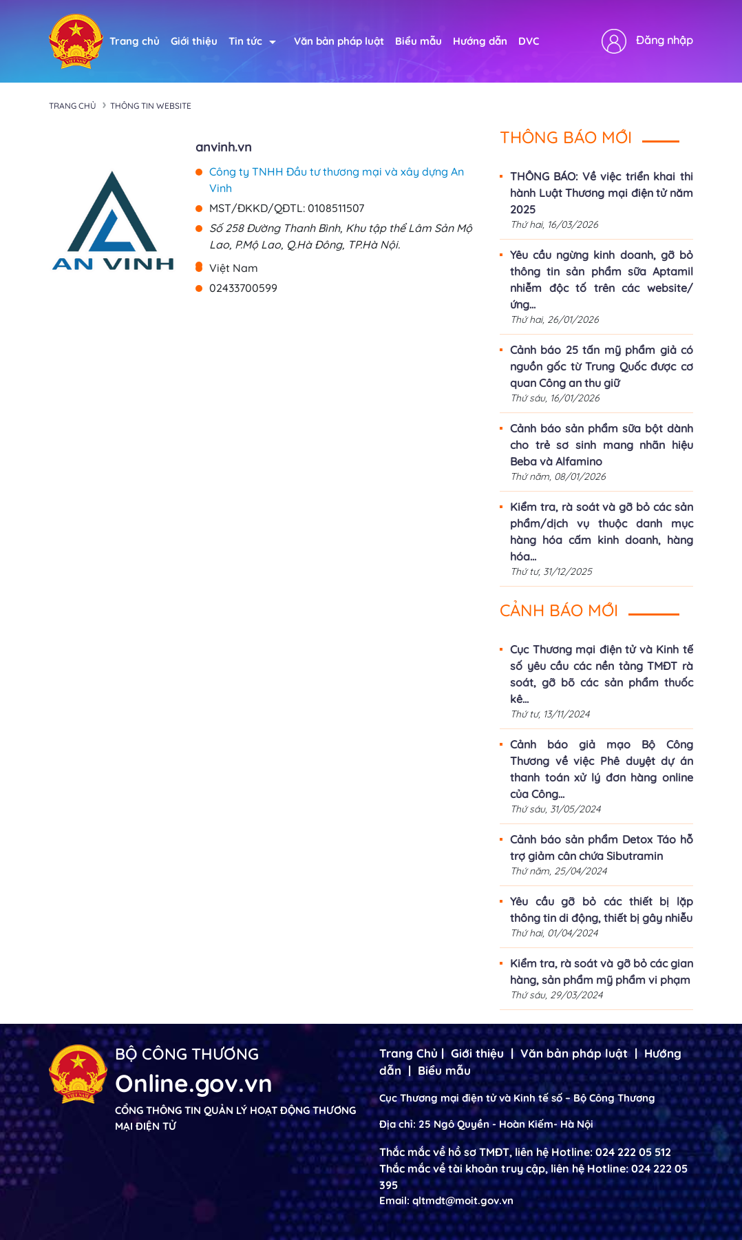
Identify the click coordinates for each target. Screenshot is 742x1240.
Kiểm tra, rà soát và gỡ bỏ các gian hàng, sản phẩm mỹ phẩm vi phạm (601, 971)
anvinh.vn (223, 147)
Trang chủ (134, 41)
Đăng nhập (664, 40)
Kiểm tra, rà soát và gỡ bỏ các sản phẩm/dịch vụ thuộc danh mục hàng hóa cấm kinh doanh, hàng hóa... (601, 531)
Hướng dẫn (480, 41)
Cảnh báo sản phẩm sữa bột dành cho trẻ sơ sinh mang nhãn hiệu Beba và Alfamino (601, 444)
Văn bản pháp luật (339, 41)
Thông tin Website (150, 106)
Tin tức (252, 41)
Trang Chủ (408, 1053)
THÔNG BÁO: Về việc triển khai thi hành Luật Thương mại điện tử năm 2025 (601, 192)
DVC (528, 41)
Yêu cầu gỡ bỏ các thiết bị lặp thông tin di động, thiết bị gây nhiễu (601, 909)
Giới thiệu (194, 41)
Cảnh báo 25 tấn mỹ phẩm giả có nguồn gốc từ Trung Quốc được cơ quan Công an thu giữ (601, 366)
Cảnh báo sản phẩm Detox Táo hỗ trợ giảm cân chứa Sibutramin (601, 847)
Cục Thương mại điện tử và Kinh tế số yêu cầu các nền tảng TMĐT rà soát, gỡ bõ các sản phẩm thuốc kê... (601, 674)
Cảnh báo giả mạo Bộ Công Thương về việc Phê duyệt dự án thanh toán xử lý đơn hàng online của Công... (601, 769)
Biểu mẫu (418, 41)
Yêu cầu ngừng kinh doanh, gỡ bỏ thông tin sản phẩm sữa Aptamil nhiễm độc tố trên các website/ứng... (601, 279)
